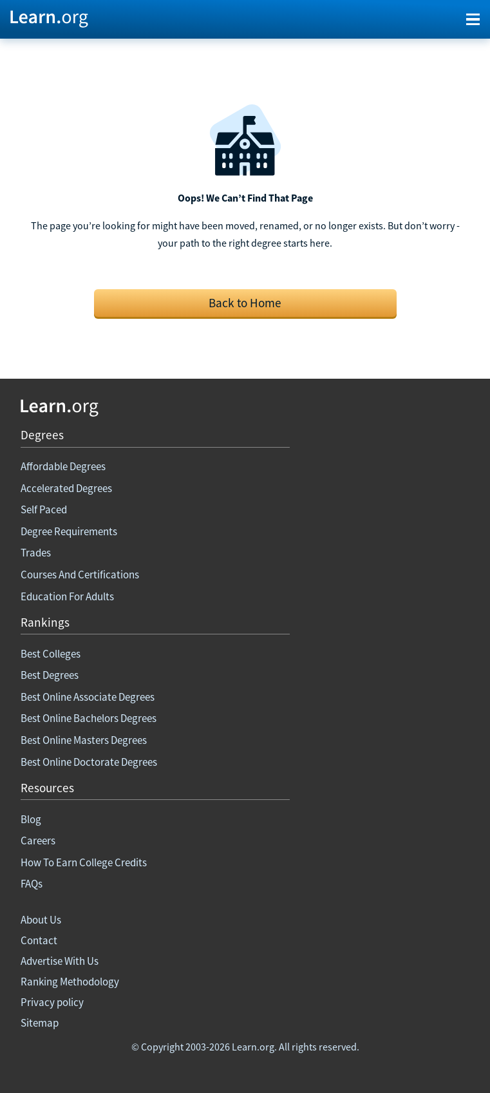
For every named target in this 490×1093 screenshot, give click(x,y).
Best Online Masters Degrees (84, 740)
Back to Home (245, 302)
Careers (38, 840)
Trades (36, 553)
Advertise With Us (60, 961)
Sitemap (40, 1023)
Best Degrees (50, 675)
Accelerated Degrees (66, 488)
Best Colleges (50, 654)
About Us (41, 920)
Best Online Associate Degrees (88, 697)
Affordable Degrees (63, 466)
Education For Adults (67, 596)
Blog (31, 819)
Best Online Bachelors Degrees (88, 718)
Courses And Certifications (80, 574)
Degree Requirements (69, 531)
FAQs (31, 884)
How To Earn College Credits (84, 862)
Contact (39, 940)
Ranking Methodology (70, 981)
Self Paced (44, 509)
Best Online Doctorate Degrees (89, 762)
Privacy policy (52, 1002)
